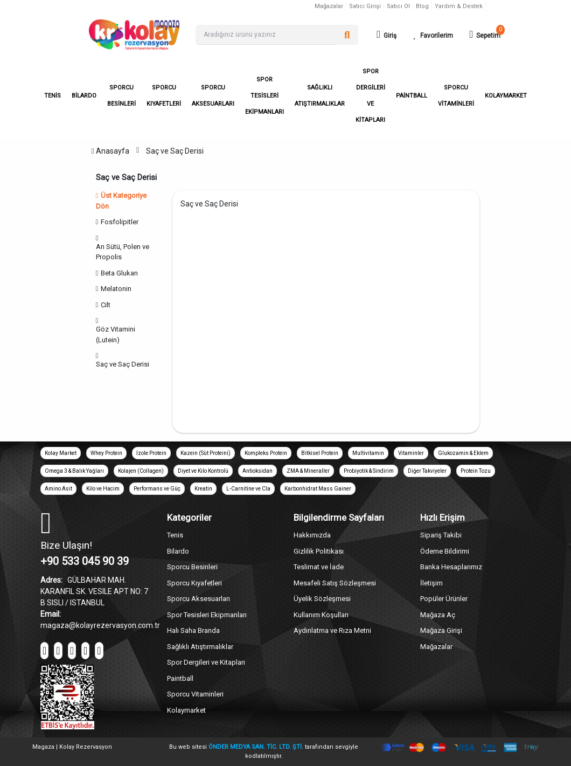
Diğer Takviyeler (427, 471)
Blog (422, 6)
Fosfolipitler (119, 222)
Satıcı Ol (398, 6)
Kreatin (203, 489)
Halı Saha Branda (193, 630)
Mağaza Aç (437, 615)
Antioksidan (257, 471)
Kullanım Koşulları (321, 615)
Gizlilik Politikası (319, 551)
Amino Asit (58, 489)
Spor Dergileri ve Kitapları (206, 662)
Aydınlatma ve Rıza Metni (332, 630)
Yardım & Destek (459, 6)
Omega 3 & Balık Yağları (74, 471)
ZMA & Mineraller (308, 471)
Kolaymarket (186, 710)
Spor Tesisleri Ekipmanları (207, 615)
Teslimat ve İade (319, 567)
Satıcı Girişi (365, 6)
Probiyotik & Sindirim (369, 471)
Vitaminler (411, 453)
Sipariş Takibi (441, 535)
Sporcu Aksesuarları (198, 599)
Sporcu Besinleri (192, 567)
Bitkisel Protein (319, 453)
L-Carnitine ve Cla (248, 489)
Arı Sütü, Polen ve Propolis (122, 252)
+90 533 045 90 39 (84, 561)
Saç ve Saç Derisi (175, 151)
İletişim (431, 583)
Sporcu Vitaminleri (195, 694)
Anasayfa (110, 151)
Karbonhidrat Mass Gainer (317, 489)
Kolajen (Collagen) (141, 471)
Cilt (105, 305)
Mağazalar (329, 6)
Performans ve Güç (157, 489)
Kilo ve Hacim (103, 489)
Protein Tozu (476, 471)
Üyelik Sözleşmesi (322, 599)
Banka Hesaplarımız (451, 567)
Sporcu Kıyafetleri (194, 583)
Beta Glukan (119, 273)
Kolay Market (60, 453)
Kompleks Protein (266, 453)
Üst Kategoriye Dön (121, 200)
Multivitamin (368, 453)
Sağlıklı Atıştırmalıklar (200, 647)
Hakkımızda (312, 535)
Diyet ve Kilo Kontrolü (203, 471)
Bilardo (178, 551)
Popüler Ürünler (444, 599)
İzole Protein (151, 453)
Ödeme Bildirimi (444, 551)
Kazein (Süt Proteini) (205, 453)
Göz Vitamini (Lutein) (115, 334)
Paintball (180, 678)
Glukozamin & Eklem (463, 453)
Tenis (175, 535)
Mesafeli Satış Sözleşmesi (335, 583)
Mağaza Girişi (441, 630)
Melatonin (116, 289)
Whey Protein (106, 453)
